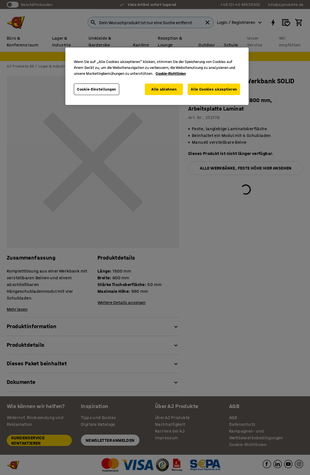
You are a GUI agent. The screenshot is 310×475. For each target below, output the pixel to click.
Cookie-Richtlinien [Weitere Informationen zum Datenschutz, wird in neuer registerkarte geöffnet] (171, 73)
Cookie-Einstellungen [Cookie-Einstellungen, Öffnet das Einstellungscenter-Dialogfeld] (96, 89)
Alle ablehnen (163, 89)
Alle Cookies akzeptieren (214, 89)
